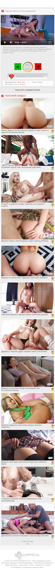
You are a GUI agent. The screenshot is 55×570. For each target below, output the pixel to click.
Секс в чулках (19, 84)
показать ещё (27, 541)
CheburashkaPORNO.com (28, 4)
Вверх (49, 532)
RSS (32, 565)
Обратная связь (11, 565)
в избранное (27, 76)
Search (50, 4)
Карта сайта (23, 565)
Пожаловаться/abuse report (33, 567)
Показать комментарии (27, 90)
